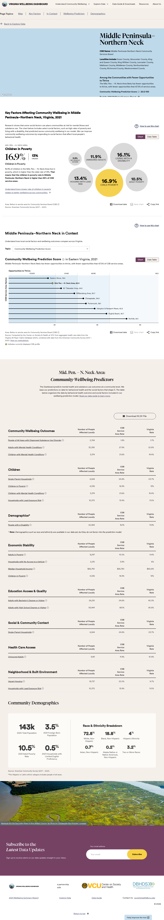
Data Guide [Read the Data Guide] (97, 898)
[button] (139, 92)
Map (20, 13)
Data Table (152, 137)
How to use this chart (146, 126)
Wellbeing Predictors (74, 13)
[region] (48, 62)
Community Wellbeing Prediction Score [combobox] (33, 249)
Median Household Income (20, 569)
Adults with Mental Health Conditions (25, 447)
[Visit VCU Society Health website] (101, 886)
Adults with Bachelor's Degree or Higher (26, 600)
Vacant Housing (15, 681)
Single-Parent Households (20, 479)
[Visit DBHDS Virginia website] (144, 886)
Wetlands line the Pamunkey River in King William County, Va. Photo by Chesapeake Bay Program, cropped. (43, 823)
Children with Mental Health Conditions (26, 454)
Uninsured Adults (16, 657)
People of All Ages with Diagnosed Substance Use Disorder (34, 440)
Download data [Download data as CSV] (118, 204)
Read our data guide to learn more (94, 396)
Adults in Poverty (15, 554)
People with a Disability (18, 525)
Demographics (98, 13)
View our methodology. (19, 340)
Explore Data (65, 898)
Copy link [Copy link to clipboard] (152, 204)
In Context (52, 13)
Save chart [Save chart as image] (136, 204)
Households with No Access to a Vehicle (26, 562)
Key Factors (35, 13)
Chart (140, 137)
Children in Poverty (16, 486)
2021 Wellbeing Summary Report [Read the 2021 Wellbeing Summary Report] (24, 898)
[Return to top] (82, 914)
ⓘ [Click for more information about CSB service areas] (58, 204)
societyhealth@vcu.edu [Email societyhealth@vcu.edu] (144, 898)
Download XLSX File (135, 416)
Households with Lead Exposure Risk (24, 500)
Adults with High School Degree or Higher (27, 607)
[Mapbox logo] (6, 94)
